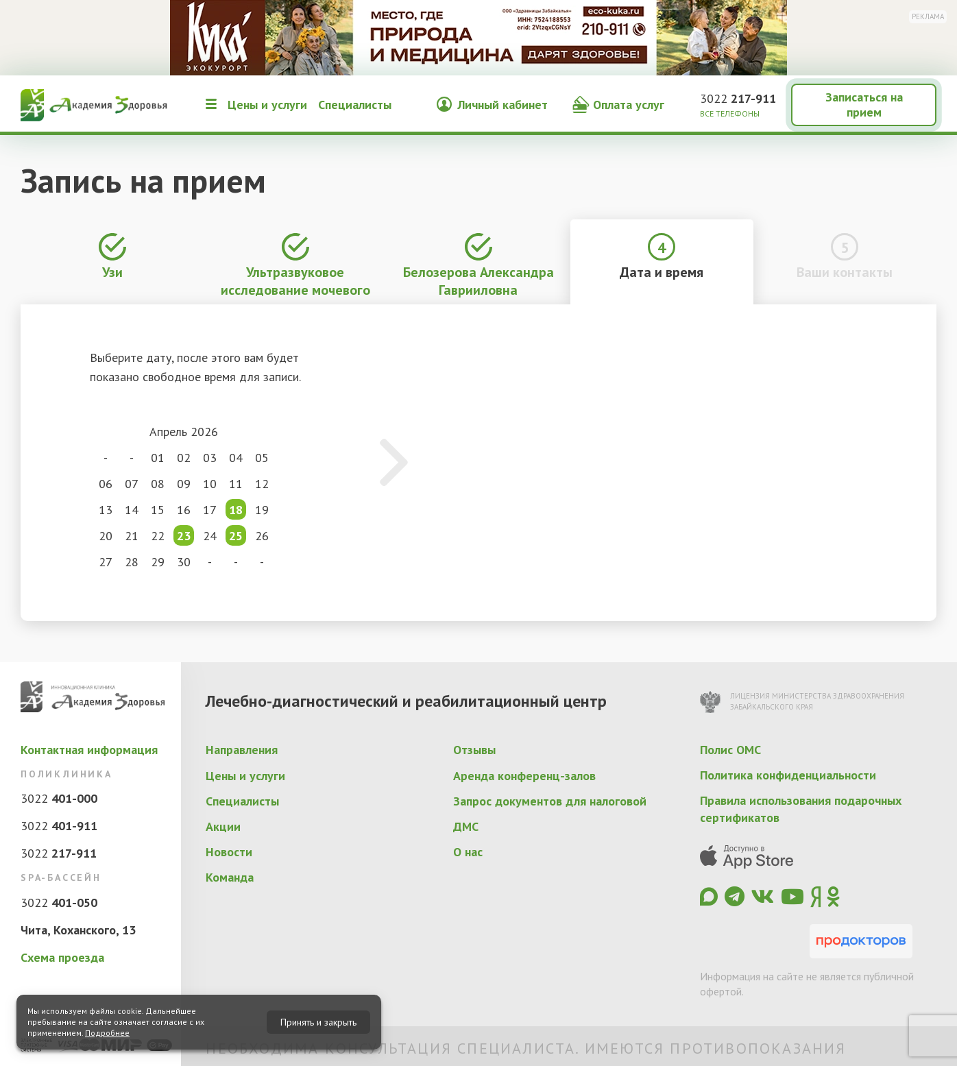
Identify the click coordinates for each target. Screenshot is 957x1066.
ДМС (465, 826)
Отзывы (474, 750)
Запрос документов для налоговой (549, 801)
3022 (738, 98)
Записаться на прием (864, 104)
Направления (242, 750)
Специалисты (354, 104)
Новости (229, 852)
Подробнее (107, 1033)
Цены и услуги (267, 104)
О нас (468, 852)
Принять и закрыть (318, 1022)
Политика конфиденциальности (788, 775)
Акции (223, 826)
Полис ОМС (730, 750)
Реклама (928, 16)
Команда (230, 877)
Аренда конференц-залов (524, 776)
